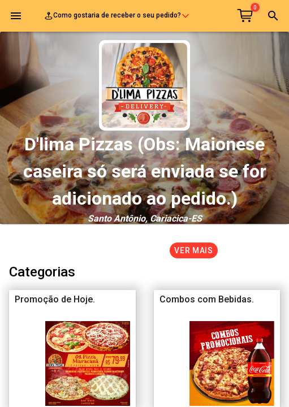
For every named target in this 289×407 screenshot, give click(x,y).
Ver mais (193, 250)
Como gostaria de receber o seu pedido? (117, 15)
